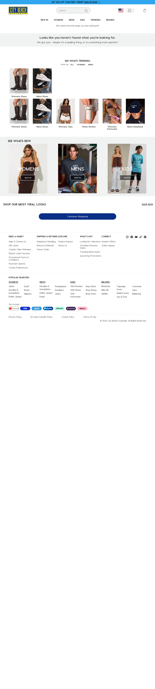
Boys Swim (91, 292)
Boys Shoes (91, 289)
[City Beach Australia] (18, 10)
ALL (72, 63)
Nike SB (104, 289)
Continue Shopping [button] (77, 215)
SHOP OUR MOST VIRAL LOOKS (24, 203)
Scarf (26, 285)
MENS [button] (71, 20)
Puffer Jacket (15, 295)
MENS (90, 63)
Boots (26, 289)
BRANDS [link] (110, 20)
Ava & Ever (122, 295)
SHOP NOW (147, 203)
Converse (136, 285)
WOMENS (81, 63)
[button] (130, 10)
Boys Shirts (91, 285)
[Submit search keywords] (86, 10)
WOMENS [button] (58, 20)
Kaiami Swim (123, 292)
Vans (134, 289)
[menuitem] (44, 20)
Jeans (11, 285)
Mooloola (105, 285)
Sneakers (59, 289)
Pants (42, 295)
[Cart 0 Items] (144, 10)
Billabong (136, 292)
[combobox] (73, 10)
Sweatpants (60, 285)
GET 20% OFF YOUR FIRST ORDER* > (75, 2)
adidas (104, 292)
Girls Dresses (76, 285)
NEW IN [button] (44, 20)
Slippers (27, 292)
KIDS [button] (82, 20)
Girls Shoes (75, 289)
